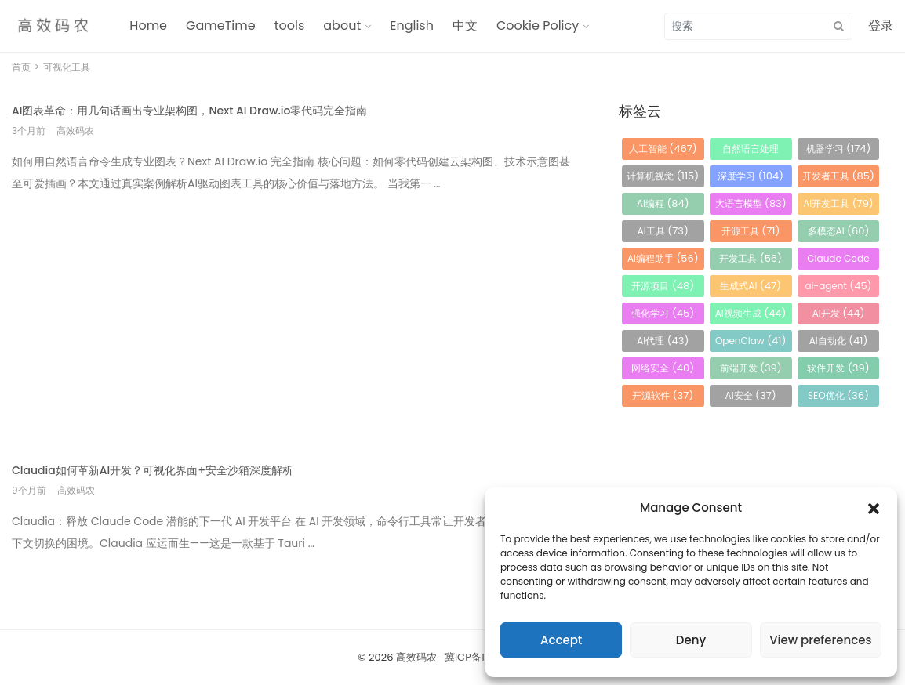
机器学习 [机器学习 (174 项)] (838, 148)
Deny (691, 640)
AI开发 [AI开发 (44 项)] (838, 313)
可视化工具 (66, 67)
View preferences (820, 640)
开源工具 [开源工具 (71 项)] (750, 230)
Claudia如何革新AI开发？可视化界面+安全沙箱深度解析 (152, 470)
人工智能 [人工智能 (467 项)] (663, 148)
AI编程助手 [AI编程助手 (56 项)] (663, 258)
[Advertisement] (296, 316)
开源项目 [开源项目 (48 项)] (662, 285)
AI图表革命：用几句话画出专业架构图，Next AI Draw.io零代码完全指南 (189, 110)
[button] (873, 508)
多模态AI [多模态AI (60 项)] (839, 230)
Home (148, 25)
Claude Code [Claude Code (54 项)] (838, 261)
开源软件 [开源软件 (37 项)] (662, 395)
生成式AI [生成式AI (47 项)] (750, 285)
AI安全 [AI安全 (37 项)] (750, 395)
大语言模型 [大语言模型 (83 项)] (751, 203)
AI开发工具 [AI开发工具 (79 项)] (838, 203)
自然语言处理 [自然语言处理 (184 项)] (750, 151)
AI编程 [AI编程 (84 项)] (663, 203)
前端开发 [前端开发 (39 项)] (751, 368)
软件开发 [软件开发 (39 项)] (838, 368)
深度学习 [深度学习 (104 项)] (750, 176)
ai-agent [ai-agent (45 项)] (838, 285)
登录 (880, 25)
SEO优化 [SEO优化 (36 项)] (838, 395)
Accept (561, 640)
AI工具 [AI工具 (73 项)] (663, 230)
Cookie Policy (537, 25)
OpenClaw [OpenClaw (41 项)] (750, 340)
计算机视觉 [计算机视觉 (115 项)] (663, 176)
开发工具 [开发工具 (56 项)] (750, 258)
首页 (21, 67)
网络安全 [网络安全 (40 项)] (662, 368)
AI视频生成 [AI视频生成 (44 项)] (751, 313)
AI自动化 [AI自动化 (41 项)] (838, 340)
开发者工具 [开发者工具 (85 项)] (838, 176)
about (342, 25)
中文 (465, 25)
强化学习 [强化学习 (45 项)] (662, 313)
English (412, 25)
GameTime (221, 25)
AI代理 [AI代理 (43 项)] (663, 340)
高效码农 (416, 657)
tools (289, 25)
